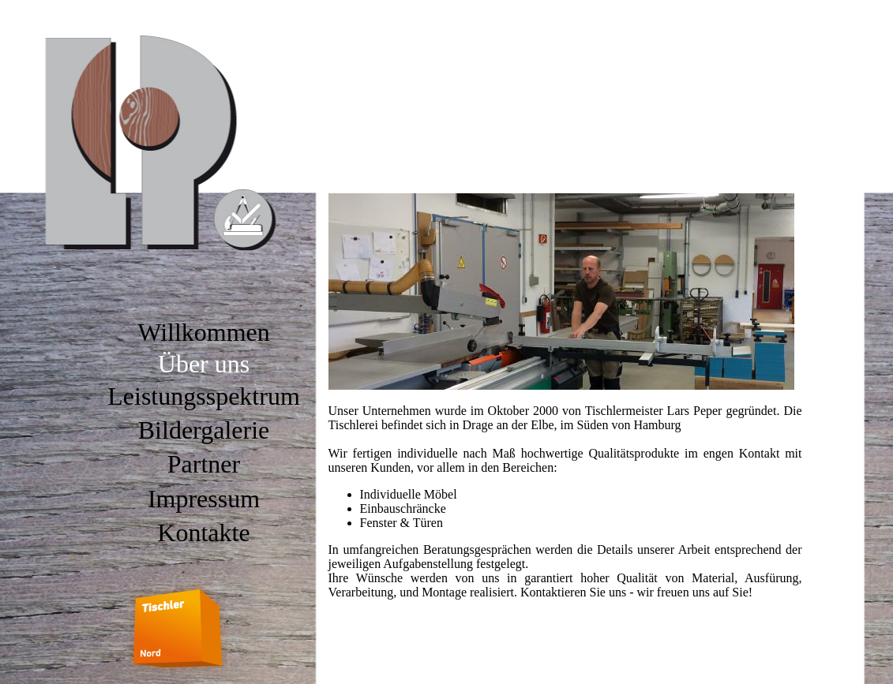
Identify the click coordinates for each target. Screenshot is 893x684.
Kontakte (203, 532)
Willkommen (203, 332)
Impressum (204, 498)
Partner (203, 464)
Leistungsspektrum (203, 396)
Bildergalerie (203, 430)
